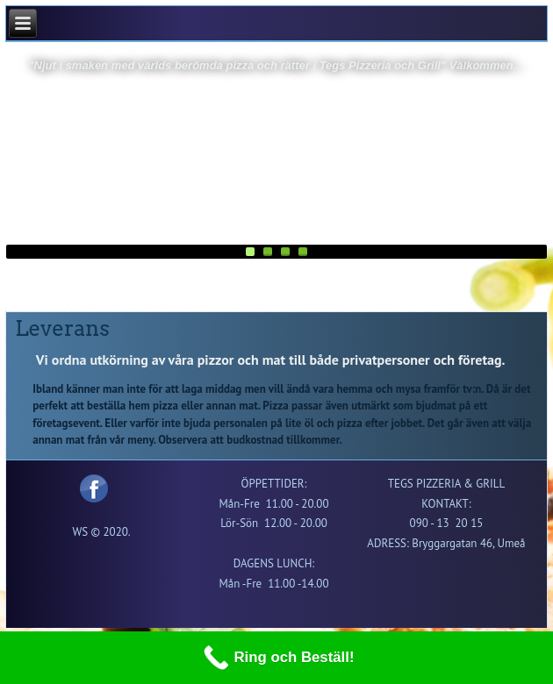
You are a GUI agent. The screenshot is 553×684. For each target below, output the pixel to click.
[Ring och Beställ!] (276, 657)
